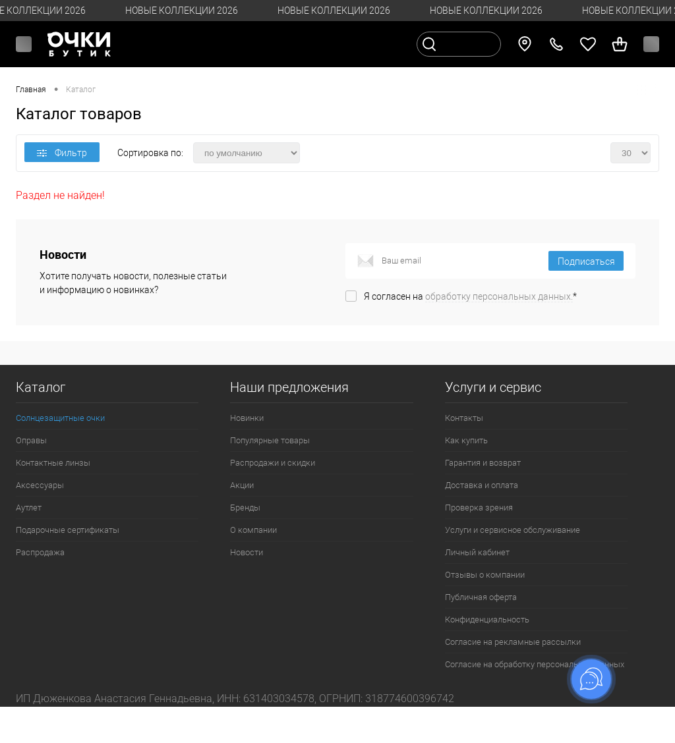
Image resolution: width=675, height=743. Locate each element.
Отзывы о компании (485, 575)
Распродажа (40, 552)
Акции (242, 485)
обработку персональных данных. (499, 296)
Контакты (464, 418)
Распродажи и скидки (272, 463)
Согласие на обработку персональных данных (534, 664)
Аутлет (29, 507)
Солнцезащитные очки (60, 418)
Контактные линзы (53, 463)
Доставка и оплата (481, 485)
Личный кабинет (477, 552)
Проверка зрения (479, 507)
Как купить (466, 440)
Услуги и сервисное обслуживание (512, 530)
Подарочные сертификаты (67, 530)
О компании (253, 530)
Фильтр (62, 153)
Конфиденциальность (487, 619)
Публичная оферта (481, 597)
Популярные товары (270, 440)
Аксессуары (40, 485)
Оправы (31, 440)
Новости (246, 552)
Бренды (245, 507)
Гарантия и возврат (483, 463)
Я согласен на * (470, 296)
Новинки (247, 418)
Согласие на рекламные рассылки (513, 642)
